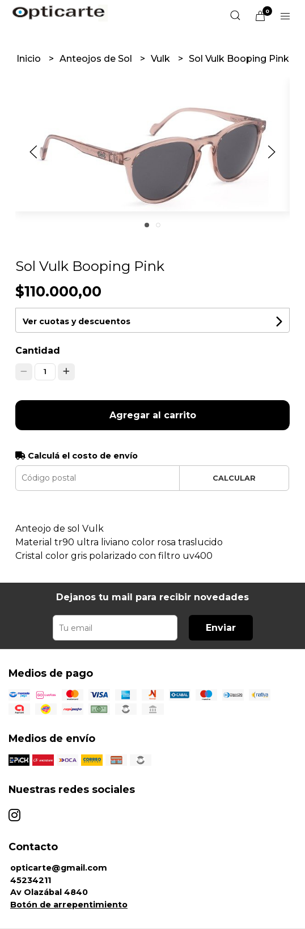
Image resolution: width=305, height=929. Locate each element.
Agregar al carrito (152, 415)
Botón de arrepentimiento (69, 905)
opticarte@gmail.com (58, 868)
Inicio (29, 58)
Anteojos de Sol (97, 58)
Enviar (221, 627)
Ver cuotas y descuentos (76, 321)
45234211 (30, 880)
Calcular (234, 478)
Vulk (161, 58)
